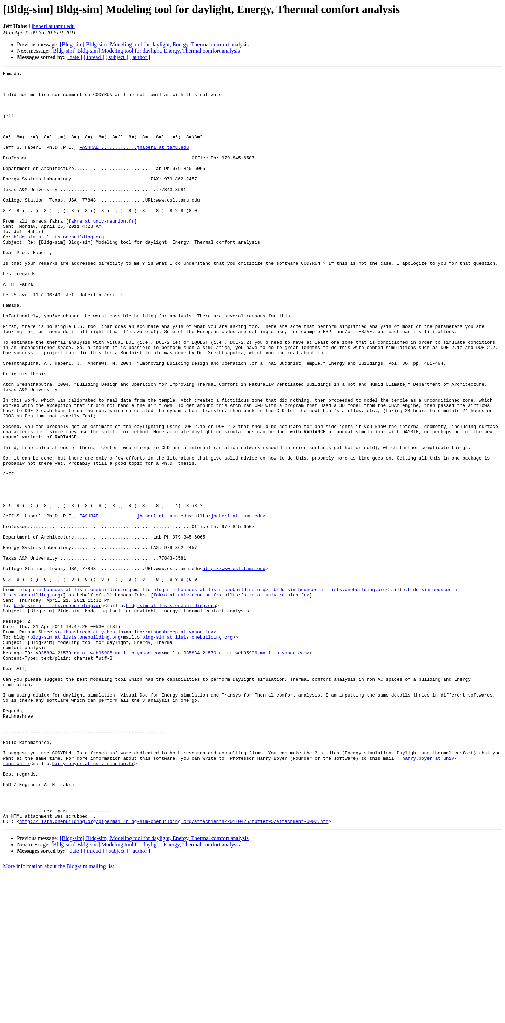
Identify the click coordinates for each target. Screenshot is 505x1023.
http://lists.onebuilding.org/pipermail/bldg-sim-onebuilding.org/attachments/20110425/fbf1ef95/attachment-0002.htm (173, 972)
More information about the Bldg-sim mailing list (58, 1017)
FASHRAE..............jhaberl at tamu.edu (134, 163)
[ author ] (139, 57)
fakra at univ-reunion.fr (101, 251)
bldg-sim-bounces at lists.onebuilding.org (75, 694)
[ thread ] (93, 57)
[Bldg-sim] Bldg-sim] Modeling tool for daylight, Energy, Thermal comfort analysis (154, 44)
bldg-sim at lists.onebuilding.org (59, 270)
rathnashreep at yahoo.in (90, 744)
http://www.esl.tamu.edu (233, 668)
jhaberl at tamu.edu (53, 26)
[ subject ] (117, 57)
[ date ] (74, 57)
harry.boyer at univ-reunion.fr (93, 902)
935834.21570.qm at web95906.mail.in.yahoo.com (99, 769)
